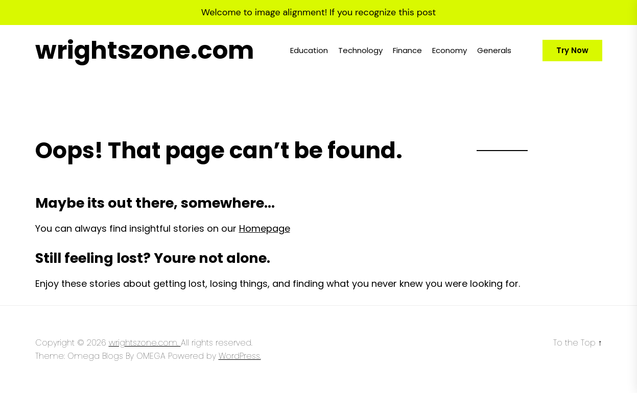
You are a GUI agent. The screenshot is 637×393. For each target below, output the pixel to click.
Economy (449, 50)
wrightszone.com (144, 50)
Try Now (572, 50)
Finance (407, 50)
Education (309, 50)
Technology (360, 50)
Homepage (264, 228)
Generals (494, 50)
